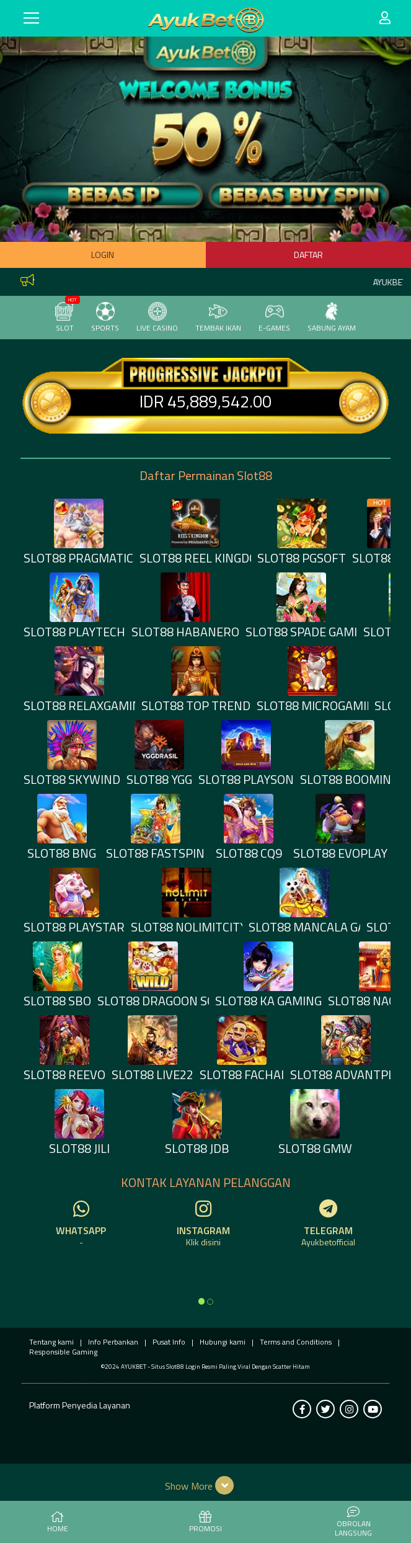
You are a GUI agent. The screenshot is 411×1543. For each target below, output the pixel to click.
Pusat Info (168, 1342)
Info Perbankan (113, 1342)
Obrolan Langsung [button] (353, 1522)
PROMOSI (205, 1522)
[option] (201, 1301)
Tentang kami (51, 1342)
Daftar (308, 254)
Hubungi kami (222, 1342)
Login (102, 254)
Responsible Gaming (63, 1352)
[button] (205, 1485)
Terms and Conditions (296, 1342)
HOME (57, 1522)
